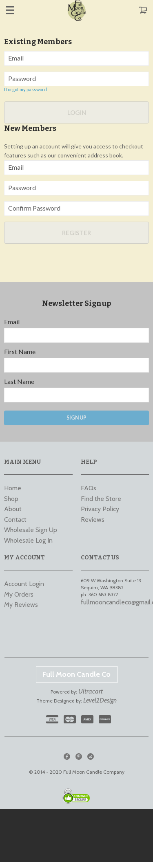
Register (76, 232)
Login (76, 112)
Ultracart (90, 691)
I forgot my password (25, 89)
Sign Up (76, 418)
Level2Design (100, 700)
